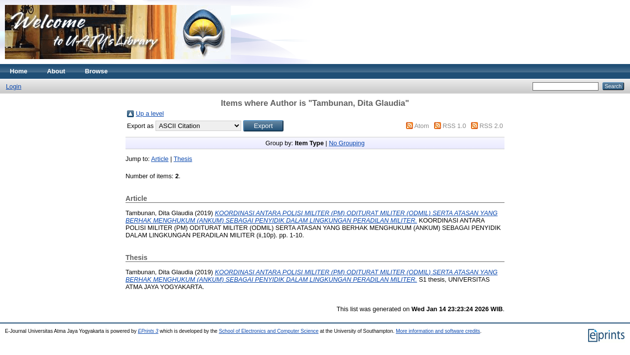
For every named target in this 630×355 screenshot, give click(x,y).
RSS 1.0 (454, 125)
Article (160, 158)
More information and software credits (438, 331)
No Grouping (347, 143)
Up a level (150, 113)
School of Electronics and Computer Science (269, 331)
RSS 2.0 (491, 125)
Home (19, 71)
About (56, 71)
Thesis (183, 158)
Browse (96, 71)
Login (13, 86)
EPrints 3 (148, 331)
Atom (421, 125)
